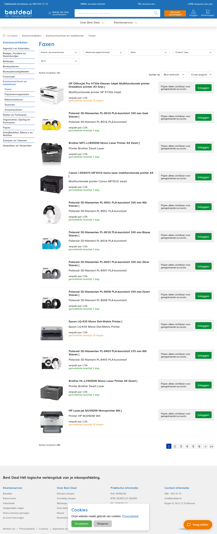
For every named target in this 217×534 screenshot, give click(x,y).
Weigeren (102, 523)
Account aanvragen (175, 13)
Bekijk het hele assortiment (60, 13)
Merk (133, 52)
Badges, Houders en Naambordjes (14, 55)
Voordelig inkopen (66, 498)
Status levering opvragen (16, 512)
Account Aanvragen (13, 517)
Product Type (181, 52)
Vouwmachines (13, 109)
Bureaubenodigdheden (16, 71)
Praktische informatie (124, 487)
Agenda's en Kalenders (16, 48)
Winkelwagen (207, 13)
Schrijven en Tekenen (15, 140)
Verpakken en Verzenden (17, 145)
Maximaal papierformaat (98, 52)
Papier (6, 127)
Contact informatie (176, 487)
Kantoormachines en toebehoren (65, 35)
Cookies (43, 528)
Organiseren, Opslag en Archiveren (16, 121)
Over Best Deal (90, 22)
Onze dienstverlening (67, 507)
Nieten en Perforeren (15, 114)
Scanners (10, 104)
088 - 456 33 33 (172, 493)
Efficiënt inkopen (65, 493)
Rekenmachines (14, 99)
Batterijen (8, 61)
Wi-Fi (43, 60)
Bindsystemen (11, 66)
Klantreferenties (65, 517)
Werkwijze (62, 503)
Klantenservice (123, 22)
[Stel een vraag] (198, 524)
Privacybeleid (130, 516)
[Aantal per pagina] (201, 74)
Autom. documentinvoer (52, 52)
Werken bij (9, 528)
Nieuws (60, 512)
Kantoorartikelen (31, 35)
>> (211, 446)
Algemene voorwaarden (66, 528)
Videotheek (9, 503)
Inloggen (193, 13)
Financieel (9, 76)
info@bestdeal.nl (173, 498)
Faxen (92, 35)
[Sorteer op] (174, 74)
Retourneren (9, 498)
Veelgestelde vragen (13, 507)
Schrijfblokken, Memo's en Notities (18, 134)
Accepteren (81, 523)
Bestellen (7, 493)
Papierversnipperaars (17, 94)
